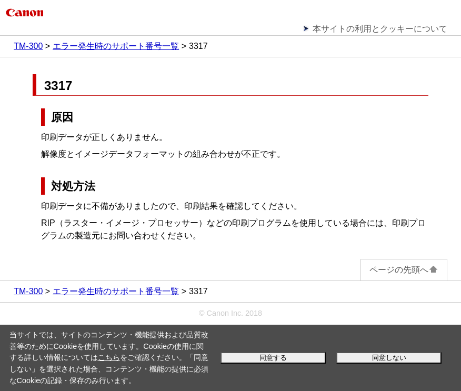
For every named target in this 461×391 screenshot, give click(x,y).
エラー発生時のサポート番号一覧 (116, 46)
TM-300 (28, 46)
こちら (109, 357)
